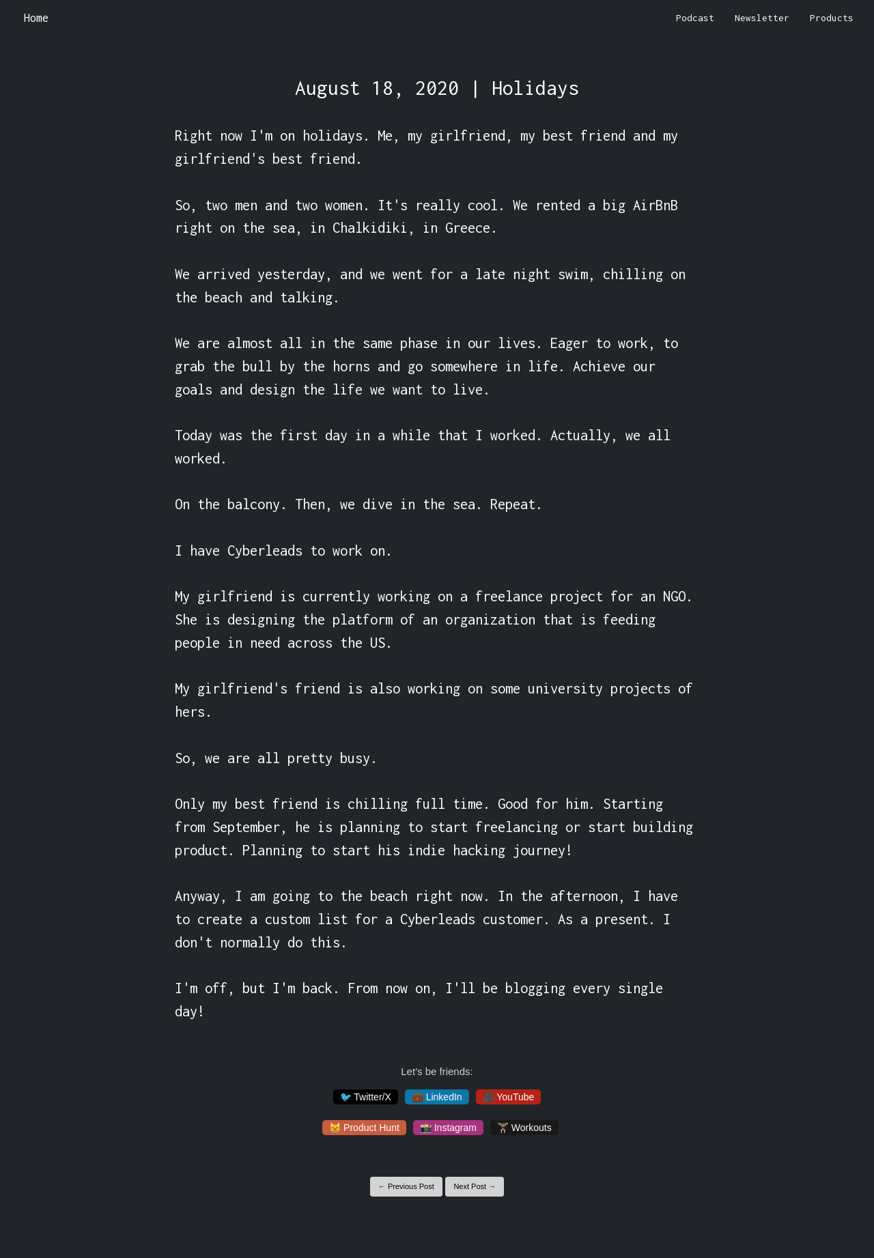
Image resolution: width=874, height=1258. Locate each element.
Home (36, 18)
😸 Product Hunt (364, 1127)
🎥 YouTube (509, 1096)
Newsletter (762, 17)
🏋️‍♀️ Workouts (524, 1127)
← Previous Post (406, 1186)
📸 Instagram (448, 1127)
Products (832, 17)
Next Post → (474, 1186)
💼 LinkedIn (437, 1096)
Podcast (695, 17)
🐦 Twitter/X (365, 1096)
